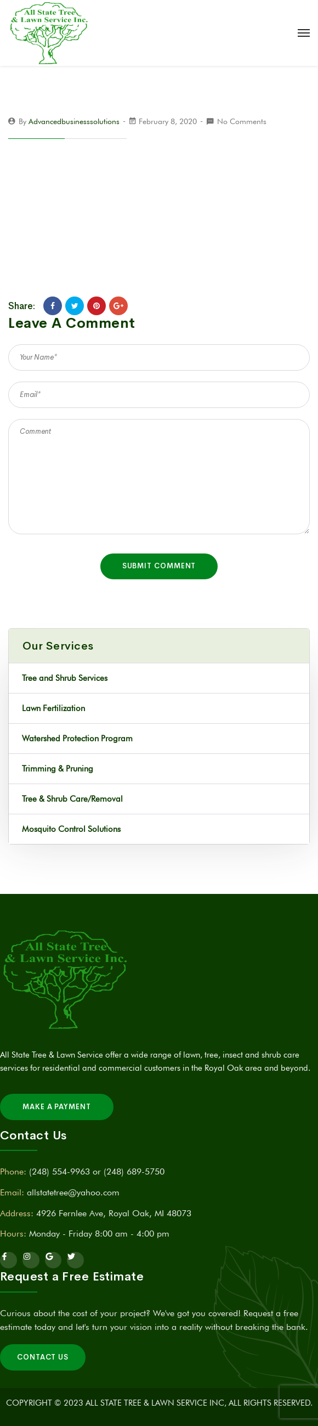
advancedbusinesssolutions (74, 121)
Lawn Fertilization (53, 708)
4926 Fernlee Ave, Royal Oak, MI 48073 (113, 1213)
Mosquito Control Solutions (71, 829)
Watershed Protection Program (77, 738)
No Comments (241, 121)
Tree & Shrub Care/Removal (72, 799)
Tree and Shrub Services (64, 678)
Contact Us (43, 1357)
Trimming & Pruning (57, 769)
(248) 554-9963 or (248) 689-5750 (96, 1171)
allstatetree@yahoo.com (73, 1192)
